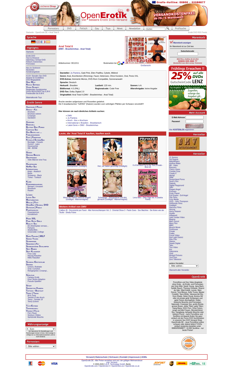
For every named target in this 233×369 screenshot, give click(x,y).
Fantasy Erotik (33, 277)
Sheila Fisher (71, 212)
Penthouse (173, 229)
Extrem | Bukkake (35, 267)
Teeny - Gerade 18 (35, 300)
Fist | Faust (32, 313)
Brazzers (172, 167)
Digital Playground (176, 185)
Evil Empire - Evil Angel (178, 195)
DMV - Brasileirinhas (89, 125)
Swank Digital (174, 243)
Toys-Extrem (32, 306)
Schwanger (31, 241)
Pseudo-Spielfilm (34, 281)
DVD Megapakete (33, 80)
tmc (170, 249)
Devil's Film (174, 181)
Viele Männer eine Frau (37, 160)
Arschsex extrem (34, 114)
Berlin (30, 173)
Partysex (31, 228)
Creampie (31, 116)
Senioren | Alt (32, 244)
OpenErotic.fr (104, 366)
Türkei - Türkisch (34, 177)
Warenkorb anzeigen (182, 43)
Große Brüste (33, 155)
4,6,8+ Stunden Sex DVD (36, 76)
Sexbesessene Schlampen (37, 246)
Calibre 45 (63, 210)
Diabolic (172, 183)
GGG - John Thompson (178, 201)
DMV (70, 115)
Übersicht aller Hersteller (179, 270)
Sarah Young (32, 238)
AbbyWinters (174, 161)
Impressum (134, 357)
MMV (171, 225)
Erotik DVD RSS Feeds (197, 32)
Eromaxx (172, 191)
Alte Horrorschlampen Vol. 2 (99, 210)
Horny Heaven (175, 211)
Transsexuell (32, 308)
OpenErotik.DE (87, 361)
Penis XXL (31, 218)
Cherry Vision (174, 169)
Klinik (29, 181)
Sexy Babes (31, 249)
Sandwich (31, 118)
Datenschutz (101, 357)
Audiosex (30, 122)
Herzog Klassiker (35, 256)
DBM (171, 177)
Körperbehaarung (34, 184)
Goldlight (172, 205)
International (32, 169)
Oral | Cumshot (34, 269)
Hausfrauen (31, 164)
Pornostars (30, 64)
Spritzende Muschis (36, 317)
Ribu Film (173, 239)
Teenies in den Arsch (36, 298)
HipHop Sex (31, 166)
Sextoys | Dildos (34, 315)
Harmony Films (175, 207)
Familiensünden (33, 135)
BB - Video (173, 165)
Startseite (30, 52)
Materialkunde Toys (34, 97)
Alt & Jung (31, 296)
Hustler (172, 213)
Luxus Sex (31, 197)
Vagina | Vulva (32, 311)
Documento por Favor (78, 210)
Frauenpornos (33, 212)
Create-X (173, 173)
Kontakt (123, 357)
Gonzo (29, 152)
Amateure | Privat (34, 107)
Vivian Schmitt (32, 87)
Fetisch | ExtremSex (34, 62)
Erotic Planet (174, 193)
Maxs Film (173, 223)
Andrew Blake (175, 163)
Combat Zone (174, 171)
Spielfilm (30, 275)
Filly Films (173, 197)
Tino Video (173, 247)
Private (172, 231)
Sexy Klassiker (33, 251)
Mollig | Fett (32, 202)
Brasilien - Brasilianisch (91, 123)
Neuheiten (30, 70)
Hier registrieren (181, 130)
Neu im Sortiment (33, 68)
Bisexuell (30, 124)
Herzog (172, 209)
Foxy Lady (32, 254)
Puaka (171, 233)
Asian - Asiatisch (34, 171)
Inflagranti (173, 215)
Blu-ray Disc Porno (35, 127)
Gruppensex (31, 157)
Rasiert (30, 190)
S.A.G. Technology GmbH (114, 364)
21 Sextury (173, 157)
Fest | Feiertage (33, 137)
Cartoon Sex (32, 129)
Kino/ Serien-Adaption (36, 279)
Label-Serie (73, 125)
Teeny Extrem (33, 302)
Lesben (29, 194)
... (28, 120)
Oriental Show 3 (118, 210)
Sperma (29, 264)
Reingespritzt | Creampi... (38, 271)
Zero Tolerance (175, 259)
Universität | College (36, 232)
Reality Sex (31, 223)
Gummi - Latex (34, 144)
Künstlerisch (32, 214)
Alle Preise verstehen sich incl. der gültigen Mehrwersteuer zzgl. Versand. (118, 361)
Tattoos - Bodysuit (35, 290)
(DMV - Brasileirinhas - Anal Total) (75, 49)
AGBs (144, 357)
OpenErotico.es (117, 366)
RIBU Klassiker (34, 258)
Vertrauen (113, 357)
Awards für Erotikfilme (35, 78)
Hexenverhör (33, 146)
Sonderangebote (33, 72)
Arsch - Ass (31, 109)
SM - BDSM (32, 148)
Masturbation (32, 200)
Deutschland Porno (177, 179)
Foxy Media (174, 199)
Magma (172, 219)
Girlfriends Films (175, 203)
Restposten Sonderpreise (36, 89)
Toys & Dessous (32, 58)
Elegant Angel (175, 189)
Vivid (171, 253)
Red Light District (176, 237)
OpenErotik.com (91, 366)
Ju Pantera (75, 73)
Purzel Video (174, 235)
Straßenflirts (32, 230)
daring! (172, 175)
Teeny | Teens (32, 293)
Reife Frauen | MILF (35, 236)
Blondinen (32, 188)
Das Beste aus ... (34, 132)
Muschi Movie (174, 227)
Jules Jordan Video (177, 217)
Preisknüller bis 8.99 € (35, 93)
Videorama (173, 251)
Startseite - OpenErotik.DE (37, 32)
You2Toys (173, 257)
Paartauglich (32, 210)
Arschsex (31, 112)
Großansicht (146, 65)
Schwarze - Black (35, 175)
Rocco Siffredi (33, 84)
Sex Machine (143, 210)
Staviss (172, 241)
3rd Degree (173, 159)
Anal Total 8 (54, 32)
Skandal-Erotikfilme (35, 262)
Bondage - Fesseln (35, 142)
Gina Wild (30, 82)
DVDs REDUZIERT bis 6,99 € (38, 91)
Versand (90, 357)
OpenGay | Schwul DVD (36, 60)
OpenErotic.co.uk (132, 366)
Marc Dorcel (174, 221)
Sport (29, 285)
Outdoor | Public (34, 207)
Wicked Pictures (175, 255)
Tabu (171, 245)
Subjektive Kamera (34, 288)
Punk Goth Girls (34, 221)
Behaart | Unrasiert (35, 186)
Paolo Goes (131, 210)
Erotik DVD (30, 56)
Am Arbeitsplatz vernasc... (38, 226)
